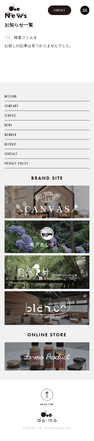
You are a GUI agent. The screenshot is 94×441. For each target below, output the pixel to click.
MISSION (11, 96)
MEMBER (10, 134)
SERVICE (10, 115)
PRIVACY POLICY (17, 163)
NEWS (9, 125)
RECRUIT (11, 144)
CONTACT (59, 10)
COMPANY (11, 106)
